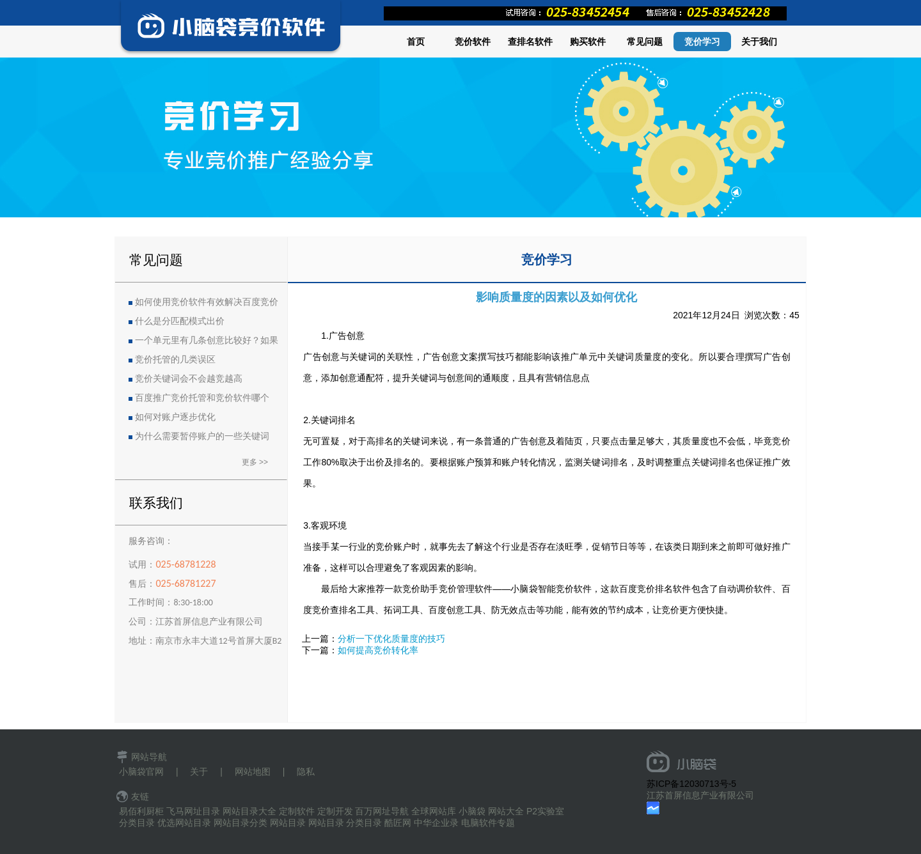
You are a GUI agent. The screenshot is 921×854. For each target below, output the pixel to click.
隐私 (306, 771)
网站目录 (288, 823)
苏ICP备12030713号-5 (691, 784)
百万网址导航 (382, 811)
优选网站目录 (184, 823)
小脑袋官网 (141, 771)
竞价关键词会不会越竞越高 (188, 378)
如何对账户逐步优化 (175, 417)
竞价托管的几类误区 (175, 359)
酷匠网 (397, 823)
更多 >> (255, 462)
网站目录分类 (240, 823)
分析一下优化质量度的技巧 (391, 638)
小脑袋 (472, 811)
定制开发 (335, 811)
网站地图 (253, 771)
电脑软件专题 (488, 823)
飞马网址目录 (193, 811)
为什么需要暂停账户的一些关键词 (202, 436)
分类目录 (137, 823)
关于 (199, 771)
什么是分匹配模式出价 (179, 321)
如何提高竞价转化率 (378, 650)
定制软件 (297, 811)
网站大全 (506, 811)
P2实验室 (545, 811)
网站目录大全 (249, 811)
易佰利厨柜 (141, 811)
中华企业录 (436, 823)
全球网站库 (433, 811)
